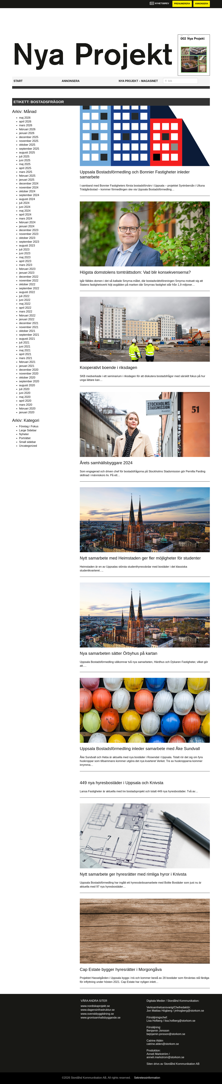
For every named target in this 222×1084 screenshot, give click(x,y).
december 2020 (28, 369)
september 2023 (29, 241)
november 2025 (28, 140)
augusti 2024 (27, 199)
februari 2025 (27, 175)
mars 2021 (25, 358)
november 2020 (28, 373)
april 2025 (25, 168)
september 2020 (29, 381)
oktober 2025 (27, 144)
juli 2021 (24, 342)
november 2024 (28, 187)
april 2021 (25, 354)
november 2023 (28, 234)
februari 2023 (27, 268)
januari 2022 (26, 319)
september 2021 (29, 334)
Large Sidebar (28, 430)
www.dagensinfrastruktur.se (98, 1009)
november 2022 (28, 280)
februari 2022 (27, 315)
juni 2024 (24, 206)
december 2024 (28, 183)
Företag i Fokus (28, 426)
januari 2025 (26, 179)
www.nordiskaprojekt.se (95, 1005)
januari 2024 (26, 226)
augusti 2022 (27, 292)
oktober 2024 (27, 191)
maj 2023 (25, 257)
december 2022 (28, 276)
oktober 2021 (27, 330)
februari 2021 (27, 361)
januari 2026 (26, 133)
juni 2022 (24, 299)
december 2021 (28, 323)
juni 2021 (24, 346)
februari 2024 (27, 222)
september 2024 (29, 195)
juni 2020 (24, 393)
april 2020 (25, 400)
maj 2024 (25, 210)
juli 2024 (24, 202)
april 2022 (25, 307)
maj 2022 (25, 303)
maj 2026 (25, 117)
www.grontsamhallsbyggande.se (100, 1017)
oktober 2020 (27, 377)
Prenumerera (181, 4)
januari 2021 (26, 365)
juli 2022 (24, 296)
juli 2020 (24, 389)
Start (18, 81)
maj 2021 (25, 350)
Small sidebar (27, 441)
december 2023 (28, 230)
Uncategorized (28, 445)
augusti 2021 (27, 338)
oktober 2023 (27, 237)
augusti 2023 (27, 245)
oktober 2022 (27, 284)
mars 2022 (25, 311)
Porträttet (25, 438)
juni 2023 (24, 253)
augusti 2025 (27, 152)
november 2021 (28, 327)
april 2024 (25, 214)
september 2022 (29, 288)
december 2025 (28, 137)
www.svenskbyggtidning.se (97, 1013)
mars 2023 (25, 265)
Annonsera (201, 4)
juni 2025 (24, 160)
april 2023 (25, 261)
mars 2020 (25, 404)
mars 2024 (25, 218)
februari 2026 (27, 129)
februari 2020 (27, 408)
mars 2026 (25, 125)
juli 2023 (24, 249)
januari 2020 (26, 412)
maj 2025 (25, 164)
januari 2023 (26, 272)
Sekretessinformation (147, 1077)
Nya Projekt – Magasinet (138, 81)
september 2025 (29, 148)
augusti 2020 (27, 385)
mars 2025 (25, 171)
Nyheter (24, 434)
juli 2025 (24, 156)
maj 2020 (25, 396)
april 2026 (25, 121)
